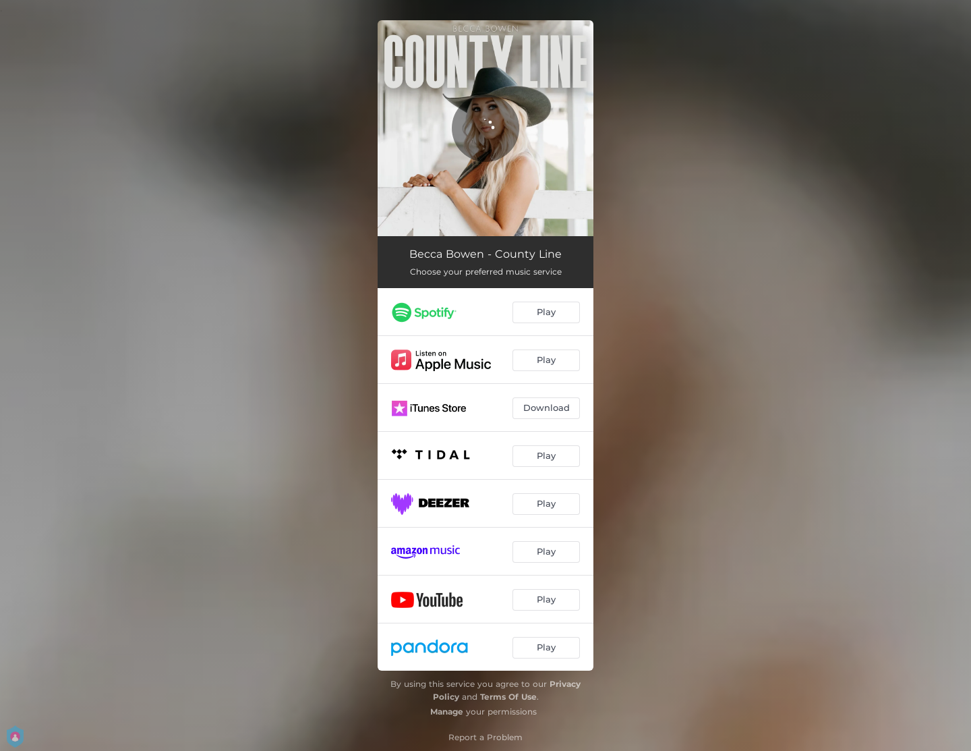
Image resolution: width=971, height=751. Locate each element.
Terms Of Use (508, 697)
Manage (446, 711)
